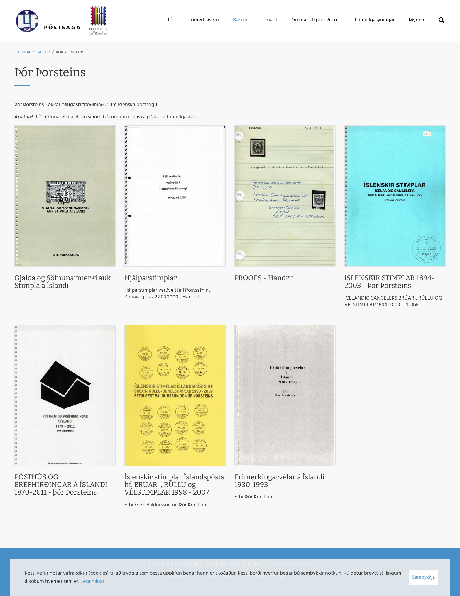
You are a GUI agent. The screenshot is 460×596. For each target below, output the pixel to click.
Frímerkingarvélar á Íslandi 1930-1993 (279, 481)
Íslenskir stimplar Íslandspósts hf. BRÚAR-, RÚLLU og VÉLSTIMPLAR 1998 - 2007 (174, 485)
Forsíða (22, 52)
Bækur (43, 52)
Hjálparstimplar (150, 278)
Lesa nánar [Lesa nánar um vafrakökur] (92, 581)
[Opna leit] (441, 20)
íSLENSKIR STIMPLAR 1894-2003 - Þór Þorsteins (389, 282)
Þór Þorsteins (70, 52)
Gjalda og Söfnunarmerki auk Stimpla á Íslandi (62, 282)
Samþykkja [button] (423, 577)
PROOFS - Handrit (264, 278)
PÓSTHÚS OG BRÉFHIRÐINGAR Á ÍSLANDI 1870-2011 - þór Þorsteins (60, 485)
